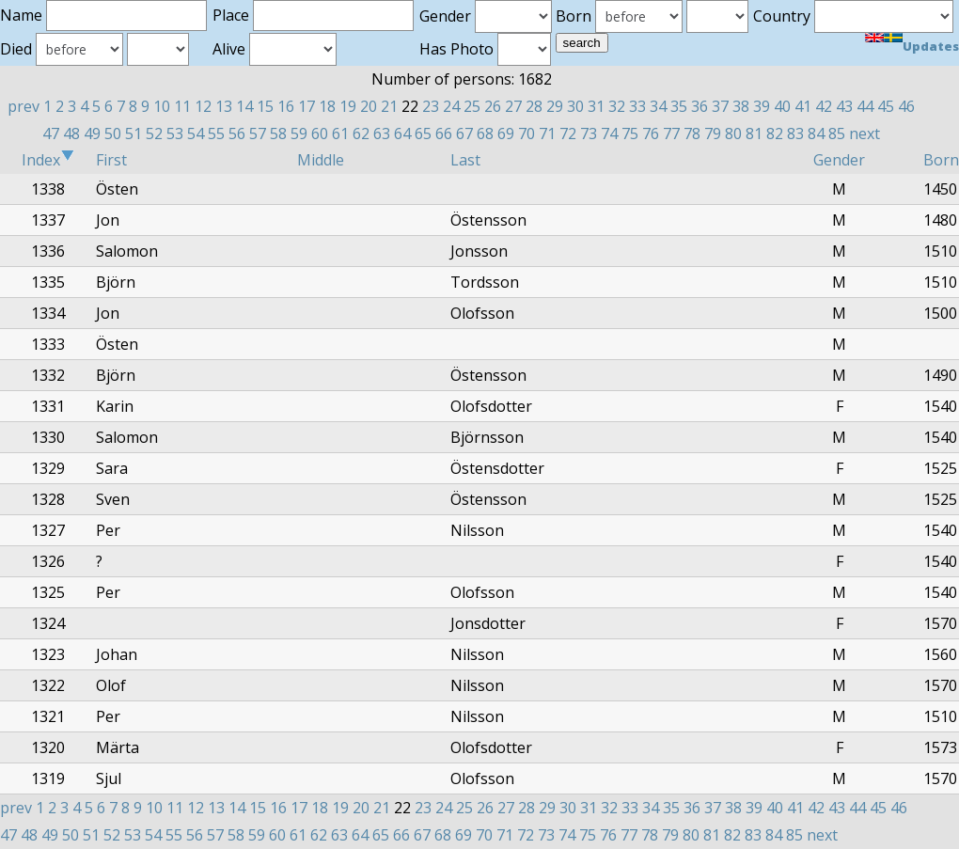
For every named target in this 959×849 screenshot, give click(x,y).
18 (327, 106)
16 (285, 106)
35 (678, 106)
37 (720, 106)
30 (575, 106)
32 (616, 106)
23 (430, 106)
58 (278, 133)
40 (782, 106)
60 (319, 133)
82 (774, 133)
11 (182, 106)
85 (836, 133)
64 (402, 133)
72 (567, 133)
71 (547, 133)
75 (629, 133)
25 (472, 106)
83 (795, 133)
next (864, 133)
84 (816, 133)
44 (865, 106)
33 (637, 106)
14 (244, 106)
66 (443, 133)
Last (465, 159)
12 (203, 106)
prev (23, 106)
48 (71, 133)
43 (844, 106)
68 (485, 133)
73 (588, 133)
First (111, 159)
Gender (839, 159)
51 (133, 133)
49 (92, 133)
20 (368, 106)
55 (216, 133)
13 (223, 106)
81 (754, 133)
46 (906, 106)
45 (885, 106)
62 (361, 133)
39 (761, 106)
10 (161, 106)
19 (347, 106)
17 (306, 106)
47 (50, 133)
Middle (320, 159)
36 (699, 106)
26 (492, 106)
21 (389, 106)
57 (257, 133)
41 (802, 106)
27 (513, 106)
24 (451, 106)
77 (671, 133)
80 (733, 133)
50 (112, 133)
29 (554, 106)
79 (712, 133)
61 (340, 133)
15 (265, 106)
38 (740, 106)
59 (299, 133)
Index (48, 159)
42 (823, 106)
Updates (931, 46)
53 (174, 133)
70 (526, 133)
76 (650, 133)
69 (505, 133)
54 (195, 133)
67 (464, 133)
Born (941, 159)
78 (692, 133)
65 (423, 133)
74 (609, 133)
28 (534, 106)
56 (236, 133)
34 (658, 106)
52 (154, 133)
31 (596, 106)
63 (381, 133)
